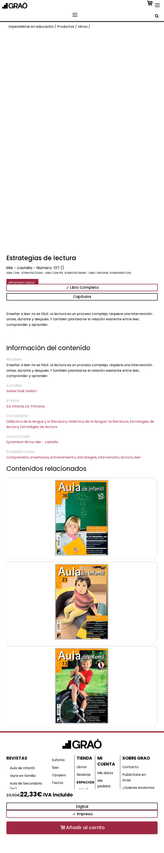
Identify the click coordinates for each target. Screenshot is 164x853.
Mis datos (105, 772)
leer (137, 457)
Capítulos (82, 296)
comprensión (17, 457)
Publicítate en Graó (134, 777)
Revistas (84, 774)
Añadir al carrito (85, 827)
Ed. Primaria (35, 406)
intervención (108, 457)
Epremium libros (20, 442)
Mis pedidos (104, 783)
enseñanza (39, 457)
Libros (81, 767)
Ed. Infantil (14, 406)
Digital (82, 806)
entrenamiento (63, 457)
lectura (127, 457)
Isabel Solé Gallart (21, 391)
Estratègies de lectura (38, 426)
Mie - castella (46, 442)
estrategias (87, 457)
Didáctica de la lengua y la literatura (36, 421)
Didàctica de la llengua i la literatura (98, 421)
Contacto (130, 767)
